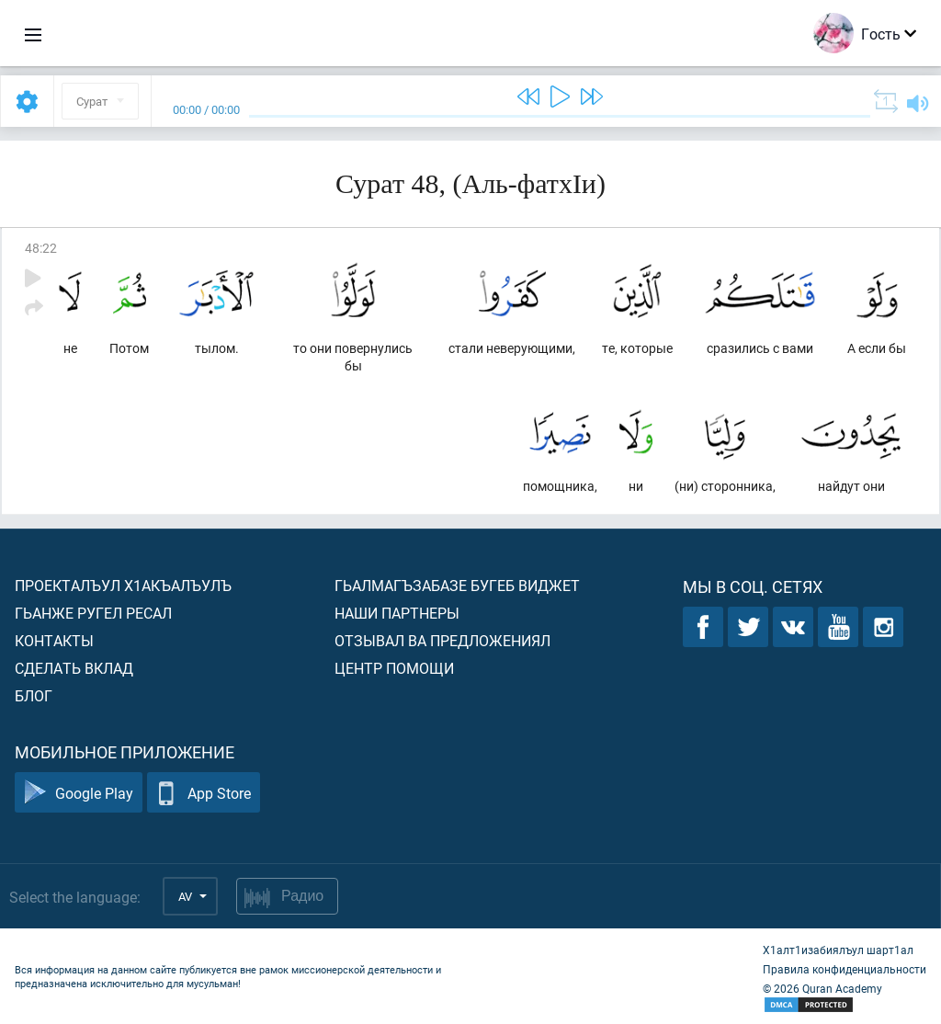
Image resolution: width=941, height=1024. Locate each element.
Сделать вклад (74, 667)
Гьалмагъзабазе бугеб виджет (457, 585)
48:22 (41, 247)
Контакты (54, 640)
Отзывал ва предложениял (442, 640)
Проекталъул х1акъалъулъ (123, 585)
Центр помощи (394, 667)
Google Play (78, 793)
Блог (33, 695)
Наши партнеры (396, 612)
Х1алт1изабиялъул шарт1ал (838, 949)
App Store (203, 793)
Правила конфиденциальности (844, 968)
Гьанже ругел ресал (93, 612)
